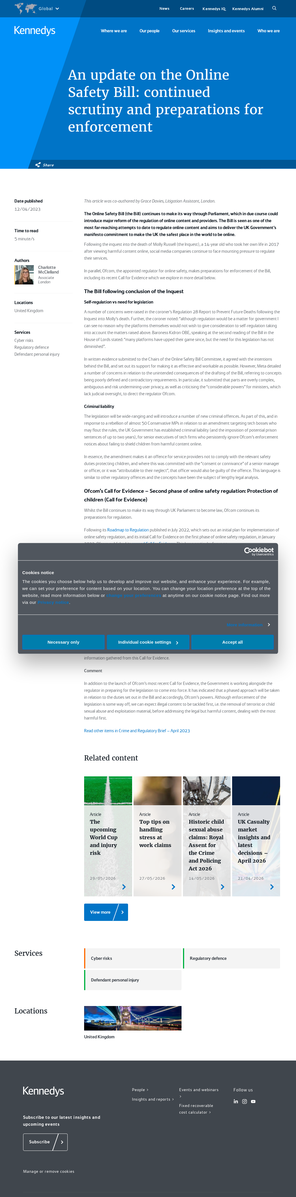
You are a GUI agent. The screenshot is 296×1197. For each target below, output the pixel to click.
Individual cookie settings (148, 642)
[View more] (106, 912)
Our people (150, 30)
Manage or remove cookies (49, 1171)
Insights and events (226, 30)
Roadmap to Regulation (128, 530)
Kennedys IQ (214, 9)
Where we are (114, 30)
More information (244, 624)
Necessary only (63, 642)
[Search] (274, 9)
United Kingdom (133, 1022)
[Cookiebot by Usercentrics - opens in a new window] (248, 551)
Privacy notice (53, 602)
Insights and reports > (153, 1099)
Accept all (232, 642)
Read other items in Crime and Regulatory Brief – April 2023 (137, 730)
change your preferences (133, 595)
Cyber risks (98, 958)
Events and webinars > (199, 1093)
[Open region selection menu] (36, 8)
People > (140, 1089)
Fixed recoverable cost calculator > (196, 1108)
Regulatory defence (205, 958)
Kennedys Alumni (248, 9)
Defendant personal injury (111, 980)
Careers (187, 8)
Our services (183, 30)
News (164, 8)
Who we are (269, 30)
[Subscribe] (45, 1142)
